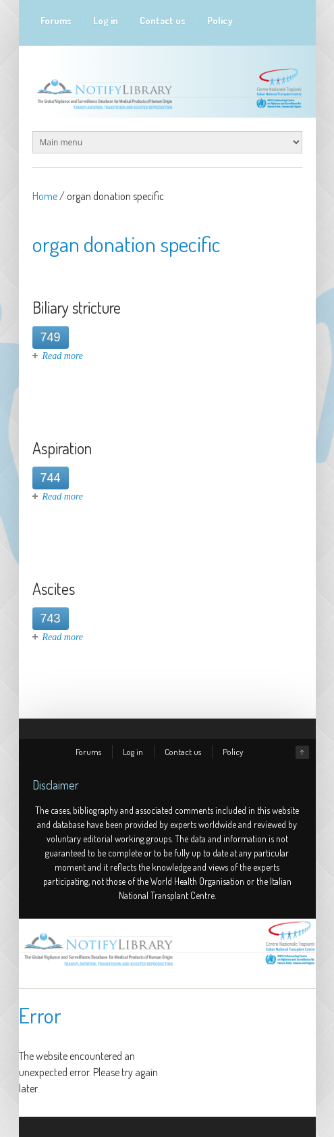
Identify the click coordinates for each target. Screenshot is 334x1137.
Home (44, 196)
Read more (63, 356)
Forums (56, 20)
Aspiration (62, 447)
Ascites (53, 588)
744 (50, 478)
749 (50, 337)
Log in (105, 20)
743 (50, 618)
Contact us (163, 20)
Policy (220, 20)
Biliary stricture (76, 307)
